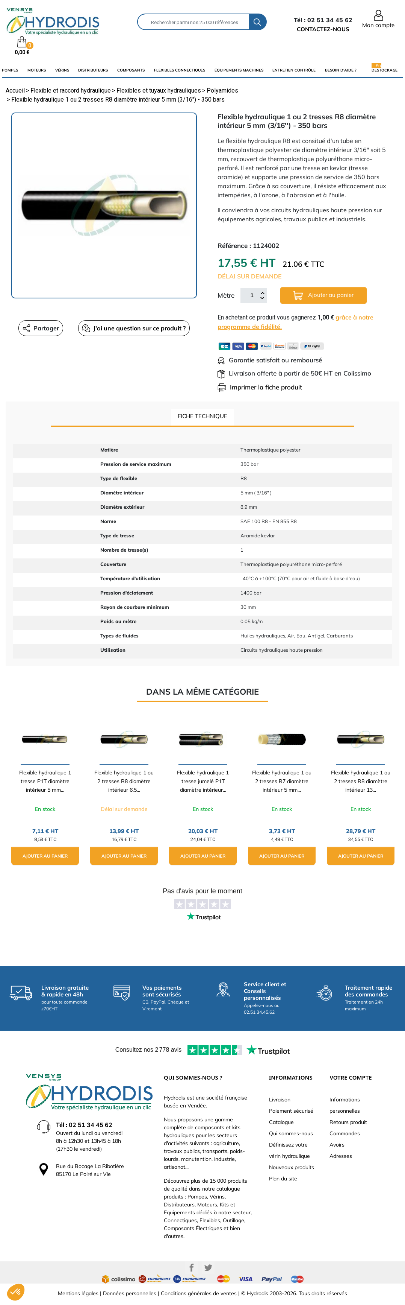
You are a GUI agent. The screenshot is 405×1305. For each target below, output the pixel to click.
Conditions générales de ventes (199, 1293)
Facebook (191, 1267)
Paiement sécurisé (291, 1110)
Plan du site (283, 1178)
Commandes (344, 1133)
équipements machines (239, 70)
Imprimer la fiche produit (260, 387)
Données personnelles (129, 1293)
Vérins (62, 70)
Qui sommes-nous (291, 1133)
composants (131, 70)
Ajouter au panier (323, 295)
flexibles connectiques (179, 70)
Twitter (208, 1267)
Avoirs (337, 1144)
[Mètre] (251, 295)
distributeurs (93, 70)
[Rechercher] (193, 21)
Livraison (279, 1099)
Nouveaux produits (291, 1167)
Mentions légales (78, 1293)
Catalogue (281, 1122)
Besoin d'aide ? (341, 70)
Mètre (226, 295)
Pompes (10, 70)
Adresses (340, 1156)
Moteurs (36, 70)
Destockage (384, 70)
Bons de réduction (351, 1167)
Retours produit (348, 1122)
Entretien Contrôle (294, 70)
